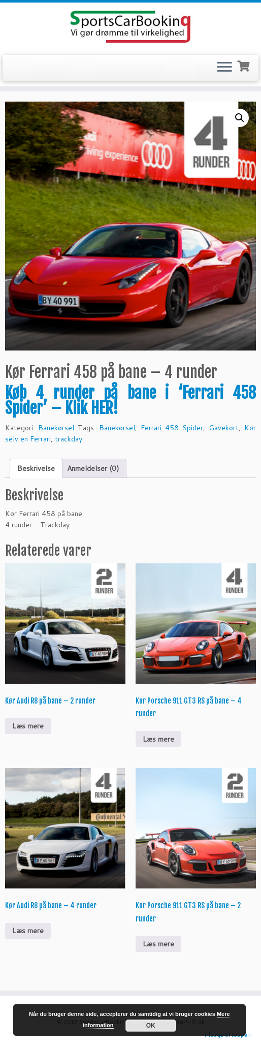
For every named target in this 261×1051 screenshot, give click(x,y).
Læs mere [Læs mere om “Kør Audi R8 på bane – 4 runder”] (28, 931)
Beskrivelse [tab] (36, 468)
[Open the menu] (224, 68)
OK (150, 1025)
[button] (240, 118)
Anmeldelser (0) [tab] (93, 468)
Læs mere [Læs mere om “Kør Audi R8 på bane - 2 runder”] (28, 726)
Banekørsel (56, 428)
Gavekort (224, 428)
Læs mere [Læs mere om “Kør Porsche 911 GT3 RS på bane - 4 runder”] (158, 739)
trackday (68, 439)
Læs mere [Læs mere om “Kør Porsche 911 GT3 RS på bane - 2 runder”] (158, 944)
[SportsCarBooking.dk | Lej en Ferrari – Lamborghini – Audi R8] (130, 27)
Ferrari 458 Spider (172, 428)
